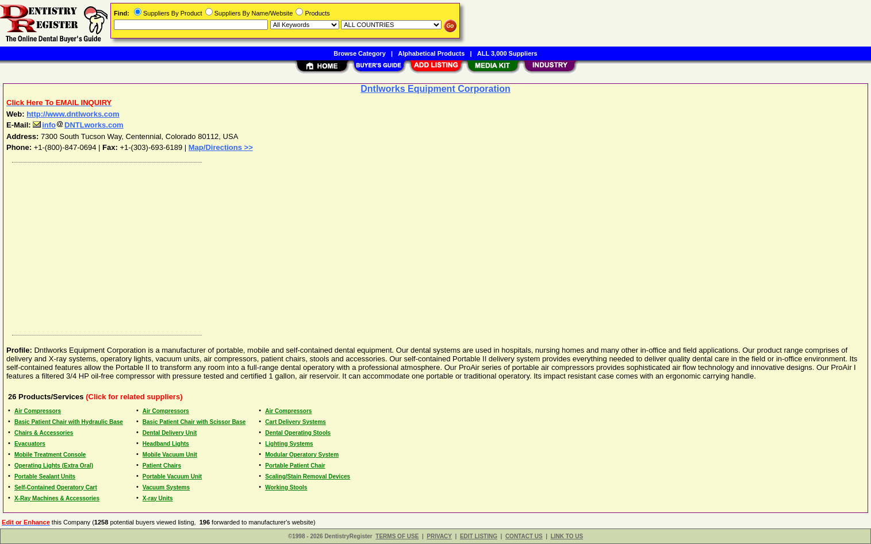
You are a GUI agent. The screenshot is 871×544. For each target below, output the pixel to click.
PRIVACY (439, 536)
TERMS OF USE (397, 536)
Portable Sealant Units (44, 476)
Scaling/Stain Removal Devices (307, 476)
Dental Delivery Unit (170, 433)
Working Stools (286, 487)
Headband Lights (166, 444)
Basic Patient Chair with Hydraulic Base (68, 422)
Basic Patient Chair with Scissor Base (194, 422)
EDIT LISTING (478, 536)
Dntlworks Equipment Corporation (435, 89)
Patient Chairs (162, 465)
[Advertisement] (352, 245)
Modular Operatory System (302, 455)
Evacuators (29, 444)
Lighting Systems (289, 444)
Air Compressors (37, 411)
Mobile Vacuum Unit (170, 455)
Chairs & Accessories (43, 433)
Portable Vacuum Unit (172, 476)
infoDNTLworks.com (78, 125)
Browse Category (359, 53)
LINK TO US (567, 536)
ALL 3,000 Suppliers (507, 53)
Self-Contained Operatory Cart (55, 487)
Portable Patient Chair (295, 465)
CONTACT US (524, 536)
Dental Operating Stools (298, 433)
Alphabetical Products (431, 53)
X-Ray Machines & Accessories (56, 498)
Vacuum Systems (166, 487)
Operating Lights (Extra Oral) (53, 465)
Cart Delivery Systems (295, 422)
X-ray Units (158, 498)
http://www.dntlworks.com (72, 114)
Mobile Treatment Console (50, 455)
